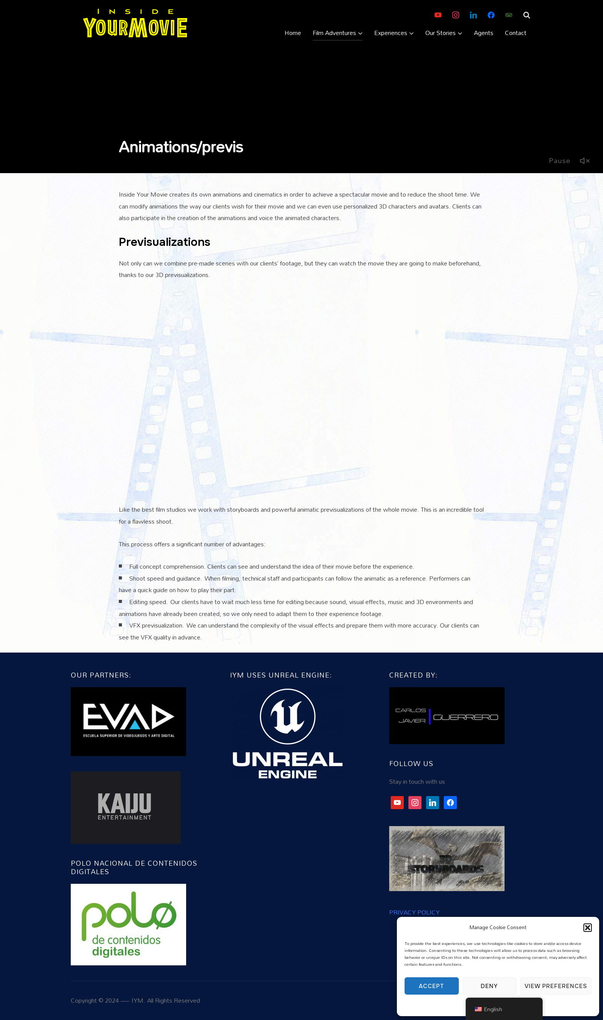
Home (293, 32)
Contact (515, 32)
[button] (587, 928)
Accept (431, 986)
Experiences (390, 32)
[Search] (526, 14)
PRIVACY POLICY (414, 912)
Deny (489, 986)
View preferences (556, 986)
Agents (483, 32)
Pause (559, 161)
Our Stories (440, 32)
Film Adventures (334, 32)
